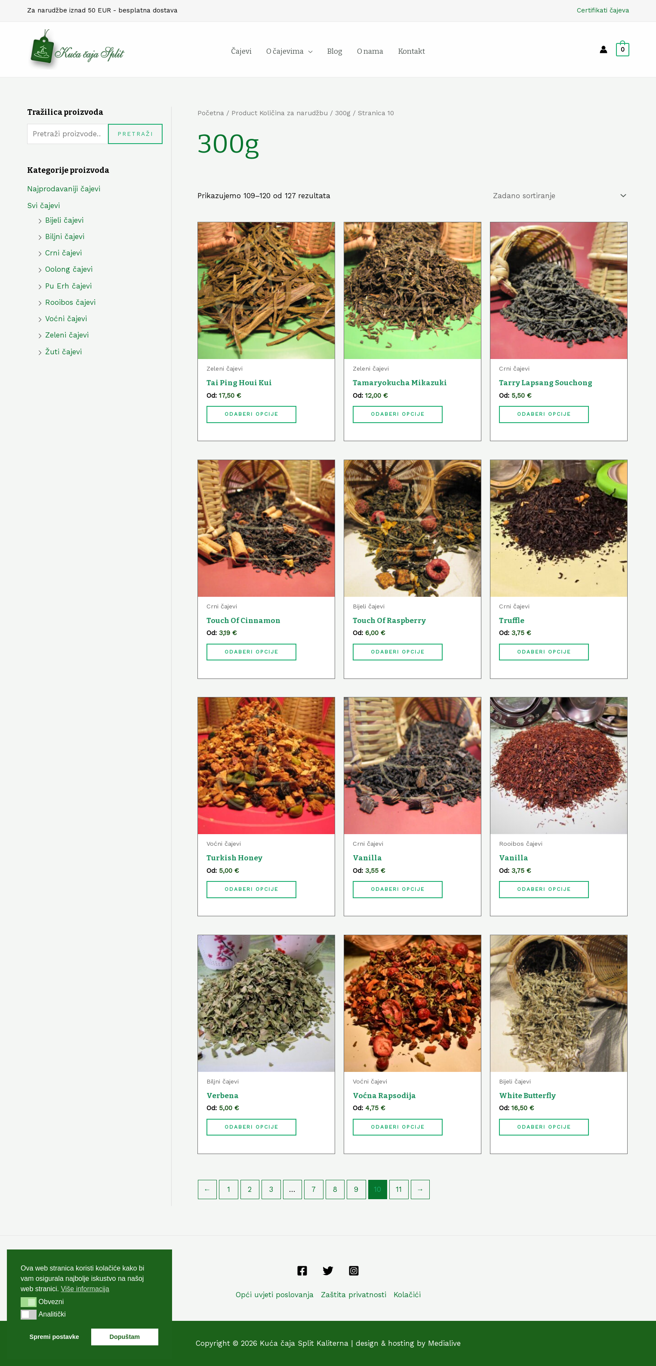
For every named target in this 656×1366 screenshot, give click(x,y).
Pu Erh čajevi (68, 286)
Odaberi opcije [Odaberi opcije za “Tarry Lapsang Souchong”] (544, 414)
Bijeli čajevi (64, 220)
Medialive (444, 1343)
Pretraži (135, 133)
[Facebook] (302, 1270)
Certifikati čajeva (603, 10)
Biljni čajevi (64, 236)
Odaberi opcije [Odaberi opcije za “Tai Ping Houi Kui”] (251, 414)
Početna (210, 113)
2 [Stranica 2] (250, 1189)
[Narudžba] (558, 196)
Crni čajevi (63, 253)
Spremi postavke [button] (54, 1336)
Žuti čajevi (63, 351)
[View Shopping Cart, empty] (622, 49)
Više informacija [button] (85, 1288)
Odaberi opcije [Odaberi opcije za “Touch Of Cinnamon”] (251, 652)
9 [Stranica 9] (356, 1189)
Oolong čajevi (68, 269)
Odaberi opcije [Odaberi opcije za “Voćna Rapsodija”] (398, 1127)
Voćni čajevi (66, 318)
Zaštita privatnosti (353, 1294)
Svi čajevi (43, 205)
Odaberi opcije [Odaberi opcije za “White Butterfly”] (544, 1127)
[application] (308, 51)
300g (343, 113)
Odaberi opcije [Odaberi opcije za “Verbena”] (251, 1127)
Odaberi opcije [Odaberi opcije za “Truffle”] (544, 652)
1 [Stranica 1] (228, 1189)
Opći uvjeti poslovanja (275, 1294)
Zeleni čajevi (67, 335)
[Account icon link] (603, 49)
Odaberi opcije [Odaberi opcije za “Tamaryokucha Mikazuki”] (398, 414)
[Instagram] (353, 1270)
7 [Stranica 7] (313, 1189)
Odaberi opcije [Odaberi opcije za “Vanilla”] (398, 889)
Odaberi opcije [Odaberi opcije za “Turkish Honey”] (251, 889)
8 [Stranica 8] (335, 1189)
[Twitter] (328, 1270)
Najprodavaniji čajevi (63, 188)
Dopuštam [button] (125, 1336)
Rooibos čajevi (70, 302)
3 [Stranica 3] (271, 1189)
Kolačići (407, 1294)
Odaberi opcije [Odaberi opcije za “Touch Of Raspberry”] (398, 652)
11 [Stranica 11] (399, 1189)
